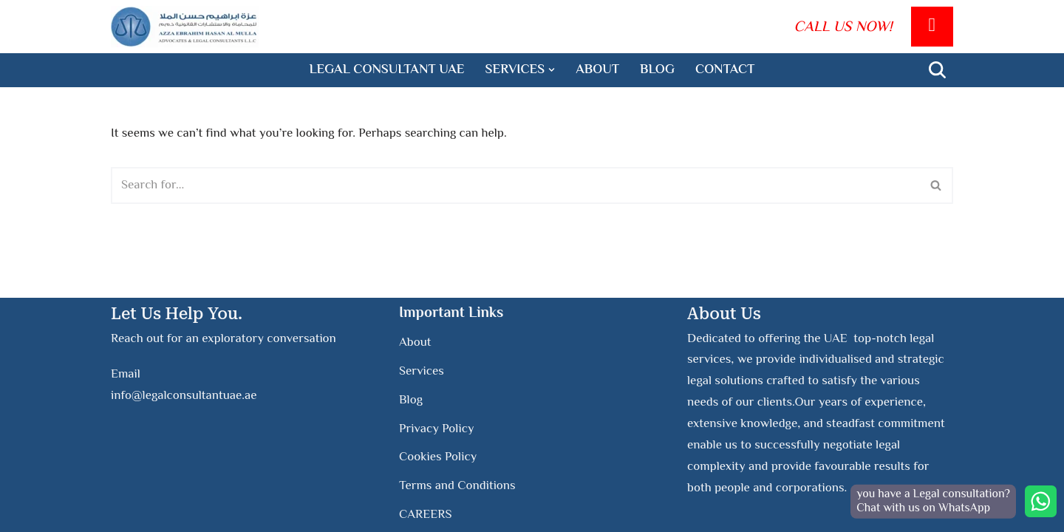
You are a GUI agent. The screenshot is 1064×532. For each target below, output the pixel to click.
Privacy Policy (436, 428)
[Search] (937, 69)
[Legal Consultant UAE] (185, 26)
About (597, 70)
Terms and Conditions (457, 486)
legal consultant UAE (387, 70)
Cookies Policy (438, 457)
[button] (551, 69)
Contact (724, 70)
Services (421, 371)
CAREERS (425, 515)
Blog (657, 70)
